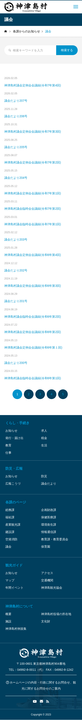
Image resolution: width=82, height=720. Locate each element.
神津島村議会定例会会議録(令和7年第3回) (32, 131)
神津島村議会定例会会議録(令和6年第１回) (33, 347)
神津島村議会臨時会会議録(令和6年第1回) (32, 378)
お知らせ (11, 430)
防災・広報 (14, 468)
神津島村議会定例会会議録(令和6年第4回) (32, 255)
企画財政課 (48, 510)
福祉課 (9, 517)
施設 (8, 621)
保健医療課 (48, 517)
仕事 (8, 452)
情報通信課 (48, 532)
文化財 (45, 621)
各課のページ (15, 502)
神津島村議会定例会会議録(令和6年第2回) (32, 332)
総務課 (9, 510)
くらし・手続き (17, 423)
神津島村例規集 (15, 628)
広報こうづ (12, 483)
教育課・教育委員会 (54, 539)
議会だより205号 (15, 147)
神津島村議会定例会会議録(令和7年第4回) (32, 85)
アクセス (47, 573)
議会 (8, 546)
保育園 (45, 546)
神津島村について (19, 606)
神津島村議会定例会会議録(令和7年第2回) (32, 162)
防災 (44, 476)
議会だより (48, 483)
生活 (44, 445)
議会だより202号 (15, 270)
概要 (8, 614)
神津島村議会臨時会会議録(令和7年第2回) (32, 208)
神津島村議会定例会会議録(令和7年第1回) (32, 193)
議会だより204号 (15, 177)
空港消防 (11, 539)
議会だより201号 (15, 301)
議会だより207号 (15, 100)
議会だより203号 (15, 239)
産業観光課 (12, 524)
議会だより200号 (15, 363)
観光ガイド (14, 565)
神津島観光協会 (51, 587)
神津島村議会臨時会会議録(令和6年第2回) (32, 316)
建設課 (9, 532)
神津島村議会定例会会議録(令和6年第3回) (32, 285)
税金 (44, 438)
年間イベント (14, 587)
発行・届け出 (14, 438)
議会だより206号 (15, 116)
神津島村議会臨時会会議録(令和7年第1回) (32, 224)
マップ (9, 580)
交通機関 (47, 580)
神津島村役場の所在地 (56, 614)
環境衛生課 (48, 524)
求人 (44, 430)
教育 (8, 445)
